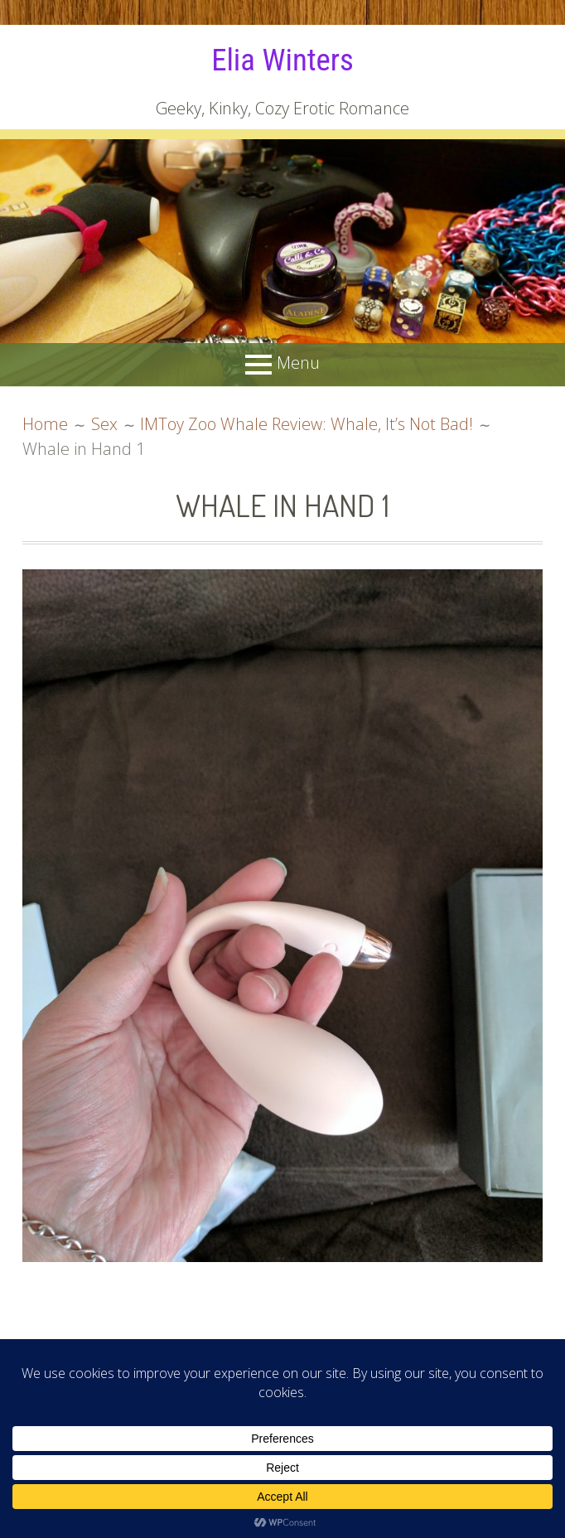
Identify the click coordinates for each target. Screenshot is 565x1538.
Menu (298, 362)
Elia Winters (282, 59)
